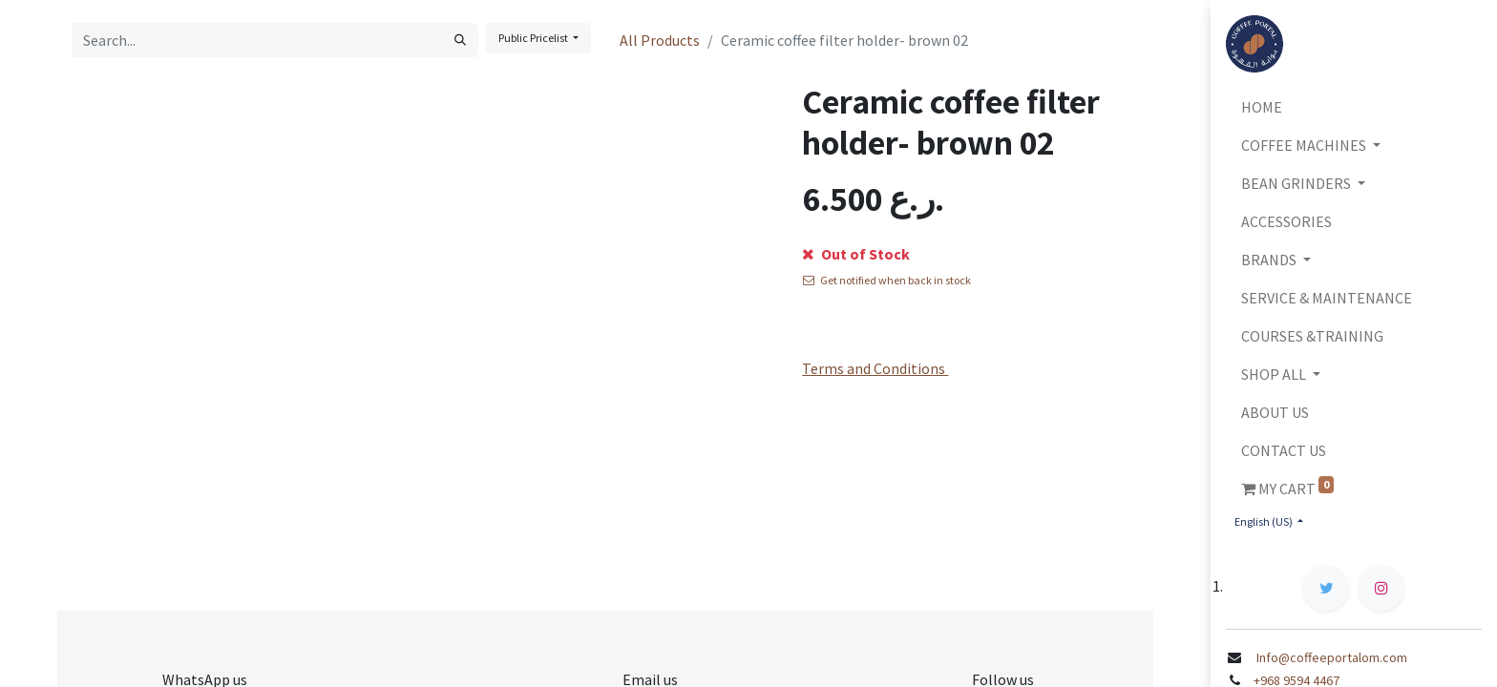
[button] (970, 257)
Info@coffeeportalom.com (1330, 657)
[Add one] (888, 257)
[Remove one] (818, 257)
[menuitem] (1354, 107)
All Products (660, 40)
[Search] (460, 40)
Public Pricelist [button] (534, 38)
